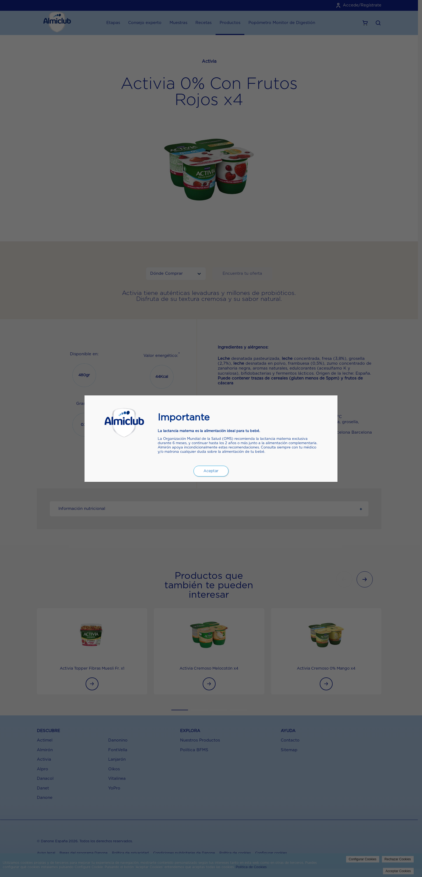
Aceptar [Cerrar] (211, 471)
